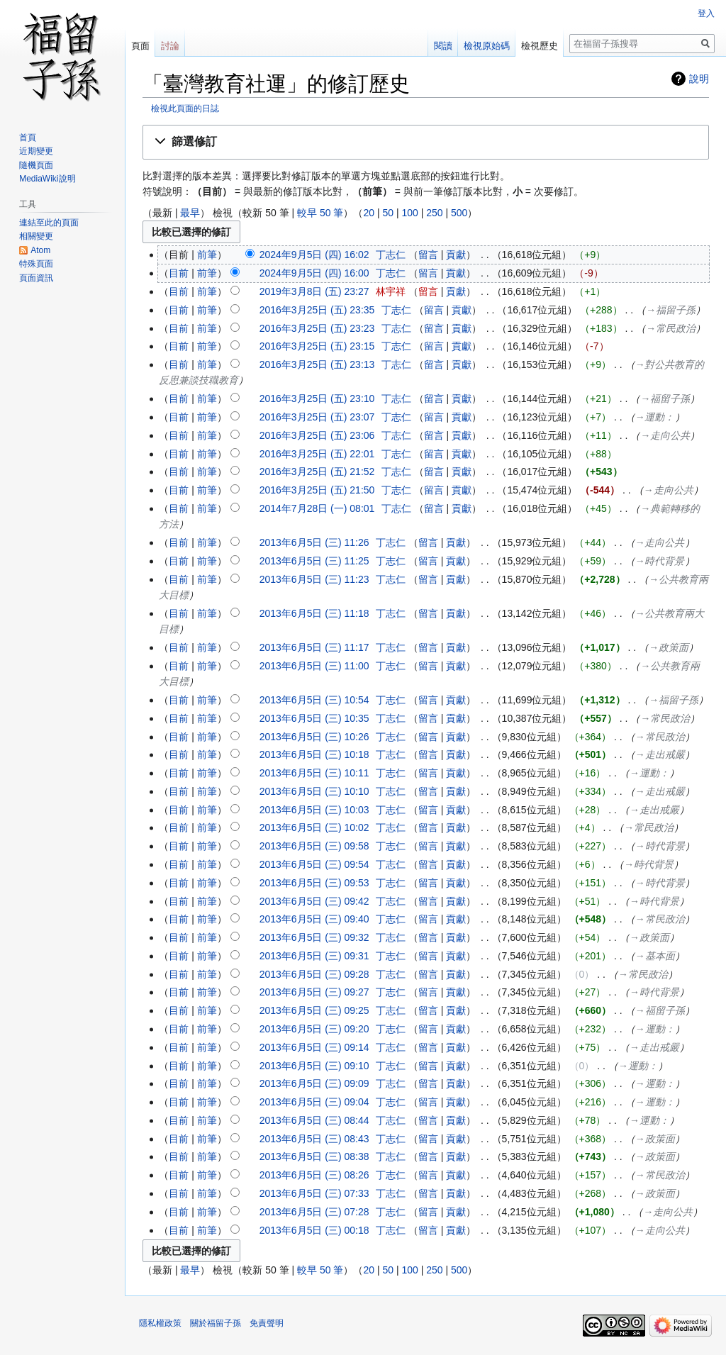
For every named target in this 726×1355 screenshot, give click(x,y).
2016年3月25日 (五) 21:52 (317, 471)
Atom (40, 250)
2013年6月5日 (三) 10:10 (314, 791)
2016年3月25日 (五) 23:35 (317, 310)
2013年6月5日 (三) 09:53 (314, 882)
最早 (190, 212)
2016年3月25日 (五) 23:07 (317, 417)
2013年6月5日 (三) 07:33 (314, 1193)
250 (434, 212)
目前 (179, 273)
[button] (426, 142)
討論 (170, 45)
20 (368, 212)
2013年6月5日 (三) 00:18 (314, 1230)
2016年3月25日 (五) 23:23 (317, 328)
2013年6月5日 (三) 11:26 (314, 542)
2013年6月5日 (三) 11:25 (314, 561)
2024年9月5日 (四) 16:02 (314, 254)
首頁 (27, 138)
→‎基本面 (655, 955)
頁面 (140, 45)
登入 (706, 13)
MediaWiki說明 (47, 179)
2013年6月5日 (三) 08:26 (314, 1175)
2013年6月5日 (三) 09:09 (314, 1083)
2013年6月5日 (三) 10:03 (314, 809)
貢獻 (456, 254)
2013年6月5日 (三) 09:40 (314, 919)
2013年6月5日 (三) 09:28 (314, 974)
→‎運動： (655, 417)
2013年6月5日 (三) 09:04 (314, 1102)
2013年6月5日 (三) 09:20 (314, 1029)
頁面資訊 (36, 278)
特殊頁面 (36, 264)
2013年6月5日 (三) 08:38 (314, 1156)
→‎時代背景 (660, 561)
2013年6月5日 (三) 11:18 (314, 613)
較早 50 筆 (320, 212)
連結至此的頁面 (49, 223)
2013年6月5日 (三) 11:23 (314, 579)
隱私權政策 (160, 1323)
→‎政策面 (668, 647)
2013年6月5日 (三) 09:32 (314, 937)
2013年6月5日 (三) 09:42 (314, 901)
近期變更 (36, 151)
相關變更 (36, 236)
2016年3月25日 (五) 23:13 (317, 364)
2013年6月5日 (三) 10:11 (314, 773)
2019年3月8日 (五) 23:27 (314, 291)
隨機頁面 (36, 165)
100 (409, 212)
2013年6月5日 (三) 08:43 (314, 1138)
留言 (428, 254)
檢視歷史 (539, 45)
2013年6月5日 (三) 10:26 (314, 736)
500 (459, 212)
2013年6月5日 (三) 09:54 (314, 864)
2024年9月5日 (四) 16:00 (314, 273)
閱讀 (443, 45)
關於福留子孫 (215, 1323)
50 (387, 212)
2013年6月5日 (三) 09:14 (314, 1047)
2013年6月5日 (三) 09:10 (314, 1065)
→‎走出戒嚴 (660, 754)
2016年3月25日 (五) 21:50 (317, 490)
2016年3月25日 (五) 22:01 (317, 453)
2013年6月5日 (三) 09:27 (314, 992)
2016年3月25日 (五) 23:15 (317, 346)
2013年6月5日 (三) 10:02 (314, 827)
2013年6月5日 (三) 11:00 (314, 665)
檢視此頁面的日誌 (185, 108)
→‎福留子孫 (671, 310)
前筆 (207, 254)
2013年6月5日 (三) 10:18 (314, 754)
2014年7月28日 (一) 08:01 (317, 508)
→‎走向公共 (665, 435)
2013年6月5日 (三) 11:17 (314, 647)
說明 (699, 78)
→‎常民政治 (671, 328)
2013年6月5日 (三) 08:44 (314, 1120)
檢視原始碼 (487, 45)
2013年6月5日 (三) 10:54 (314, 700)
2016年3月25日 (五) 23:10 (317, 398)
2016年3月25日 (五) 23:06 (317, 435)
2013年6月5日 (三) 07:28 (314, 1211)
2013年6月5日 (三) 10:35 (314, 718)
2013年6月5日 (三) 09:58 (314, 846)
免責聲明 (267, 1323)
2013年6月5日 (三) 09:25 (314, 1010)
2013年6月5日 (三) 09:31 (314, 955)
